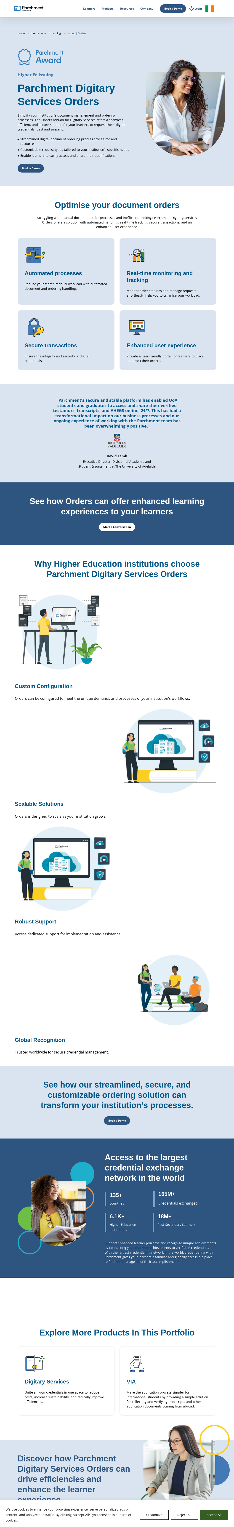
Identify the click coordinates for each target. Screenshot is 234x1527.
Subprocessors (197, 1470)
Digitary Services (107, 1470)
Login (10, 1474)
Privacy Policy (196, 1465)
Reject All (184, 1515)
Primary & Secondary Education (72, 1465)
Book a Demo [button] (31, 168)
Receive (102, 1481)
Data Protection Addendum (204, 1476)
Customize (154, 1515)
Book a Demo (173, 9)
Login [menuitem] (195, 9)
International (39, 33)
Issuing (57, 33)
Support (193, 1481)
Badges (102, 1476)
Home (21, 33)
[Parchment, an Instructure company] (28, 8)
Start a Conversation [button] (36, 1443)
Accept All (214, 1515)
